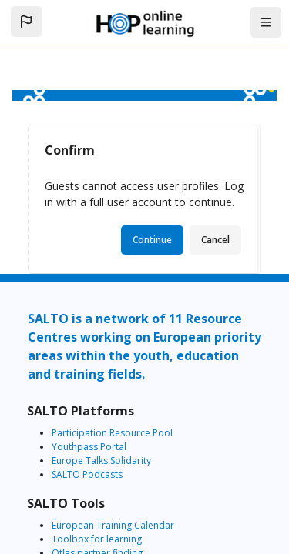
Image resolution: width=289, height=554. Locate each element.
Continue (152, 239)
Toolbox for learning (97, 539)
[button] (26, 21)
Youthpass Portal (89, 446)
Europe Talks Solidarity (101, 460)
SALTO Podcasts (87, 474)
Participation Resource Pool (112, 432)
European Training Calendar (113, 525)
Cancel (215, 239)
